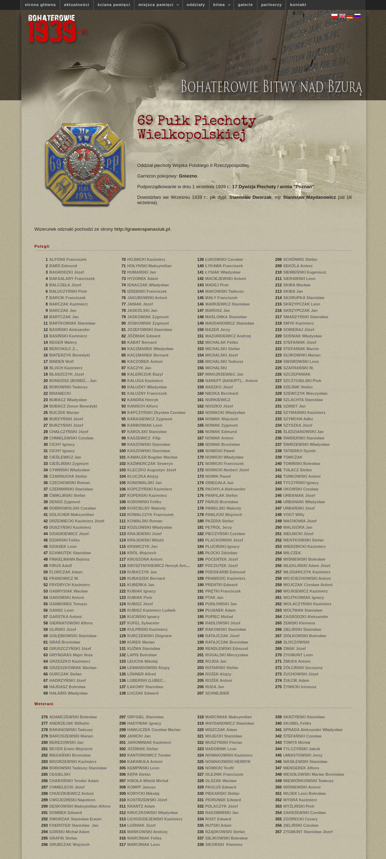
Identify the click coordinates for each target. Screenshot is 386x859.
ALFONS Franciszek (68, 259)
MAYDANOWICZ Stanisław (230, 723)
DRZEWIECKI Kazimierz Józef (76, 521)
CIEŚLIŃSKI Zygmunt (69, 463)
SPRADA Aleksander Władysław (312, 730)
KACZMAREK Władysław (150, 349)
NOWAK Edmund (221, 432)
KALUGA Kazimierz (145, 380)
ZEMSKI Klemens (300, 623)
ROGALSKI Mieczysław (227, 655)
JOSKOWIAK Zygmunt (148, 323)
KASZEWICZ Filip (144, 438)
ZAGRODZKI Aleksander (306, 616)
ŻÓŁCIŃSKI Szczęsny (303, 668)
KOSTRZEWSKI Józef (147, 800)
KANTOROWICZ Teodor (149, 755)
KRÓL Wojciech (142, 553)
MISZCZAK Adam (221, 730)
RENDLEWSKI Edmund (227, 648)
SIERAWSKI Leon (300, 278)
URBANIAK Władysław (304, 502)
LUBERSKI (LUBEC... (147, 680)
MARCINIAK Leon (144, 844)
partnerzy (271, 4)
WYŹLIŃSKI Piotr (299, 806)
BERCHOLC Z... (64, 349)
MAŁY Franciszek (222, 298)
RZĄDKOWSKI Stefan (225, 832)
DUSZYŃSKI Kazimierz (70, 527)
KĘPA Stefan (139, 774)
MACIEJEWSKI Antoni (226, 278)
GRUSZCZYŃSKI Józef (70, 648)
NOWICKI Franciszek (225, 463)
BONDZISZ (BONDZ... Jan (73, 380)
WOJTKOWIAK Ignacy (304, 597)
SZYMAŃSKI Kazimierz (304, 412)
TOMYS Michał (297, 742)
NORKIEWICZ (219, 400)
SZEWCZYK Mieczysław (306, 393)
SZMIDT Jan (295, 406)
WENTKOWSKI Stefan (304, 540)
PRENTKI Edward (222, 585)
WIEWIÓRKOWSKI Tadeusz (309, 781)
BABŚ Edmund (63, 266)
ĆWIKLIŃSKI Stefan (67, 495)
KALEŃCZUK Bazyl (145, 374)
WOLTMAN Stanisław (303, 610)
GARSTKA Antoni (66, 616)
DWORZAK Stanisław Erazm (75, 819)
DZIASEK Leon (63, 546)
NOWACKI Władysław (225, 412)
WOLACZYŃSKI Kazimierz (307, 604)
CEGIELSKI (60, 774)
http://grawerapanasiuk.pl (142, 229)
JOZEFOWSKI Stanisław (150, 329)
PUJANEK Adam (221, 610)
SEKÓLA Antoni (298, 266)
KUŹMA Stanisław (144, 648)
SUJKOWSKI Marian (302, 355)
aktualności (77, 4)
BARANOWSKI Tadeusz (71, 730)
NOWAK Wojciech (222, 419)
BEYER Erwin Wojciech (71, 749)
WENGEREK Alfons (301, 768)
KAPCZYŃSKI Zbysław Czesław (156, 412)
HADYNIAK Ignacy (144, 723)
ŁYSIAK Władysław (223, 272)
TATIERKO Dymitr (300, 451)
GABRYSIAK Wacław (69, 591)
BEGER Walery (63, 342)
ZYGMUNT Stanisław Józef (307, 832)
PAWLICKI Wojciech (224, 514)
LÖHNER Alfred (142, 674)
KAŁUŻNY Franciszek (147, 393)
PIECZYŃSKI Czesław (225, 534)
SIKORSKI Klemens (224, 844)
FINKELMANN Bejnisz (70, 559)
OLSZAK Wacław (221, 781)
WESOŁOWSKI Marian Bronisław (313, 774)
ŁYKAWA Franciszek (224, 266)
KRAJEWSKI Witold (146, 540)
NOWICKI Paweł (220, 451)
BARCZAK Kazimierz (69, 304)
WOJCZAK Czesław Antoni (308, 585)
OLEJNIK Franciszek (225, 774)
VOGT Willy (294, 514)
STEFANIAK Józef (300, 342)
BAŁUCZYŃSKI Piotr (68, 291)
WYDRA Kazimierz (300, 800)
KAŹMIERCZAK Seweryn (150, 463)
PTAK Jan (214, 597)
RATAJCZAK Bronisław (227, 642)
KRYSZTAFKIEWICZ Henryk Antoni (159, 565)
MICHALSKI (217, 368)
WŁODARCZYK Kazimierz (307, 572)
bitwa (220, 4)
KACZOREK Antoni (145, 361)
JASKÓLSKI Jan (142, 310)
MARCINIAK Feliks (145, 838)
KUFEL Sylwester (144, 623)
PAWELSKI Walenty (223, 508)
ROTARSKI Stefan (222, 668)
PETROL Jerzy (219, 527)
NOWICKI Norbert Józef (227, 470)
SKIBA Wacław (297, 285)
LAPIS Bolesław (142, 655)
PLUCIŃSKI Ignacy (223, 546)
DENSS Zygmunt (65, 502)
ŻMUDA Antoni (297, 661)
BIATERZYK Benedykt (70, 355)
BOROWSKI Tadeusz (69, 387)
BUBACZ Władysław (68, 400)
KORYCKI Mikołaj (144, 793)
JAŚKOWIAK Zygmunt (148, 317)
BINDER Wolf (62, 361)
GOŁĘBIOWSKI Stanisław (73, 636)
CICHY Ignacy (62, 444)
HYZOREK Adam (143, 278)
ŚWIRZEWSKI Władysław (307, 444)
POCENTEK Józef (222, 559)
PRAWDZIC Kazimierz (225, 578)
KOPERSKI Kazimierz (147, 495)
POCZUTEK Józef (222, 565)
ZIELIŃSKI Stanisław (302, 629)
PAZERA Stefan (220, 521)
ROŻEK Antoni (219, 680)
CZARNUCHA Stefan (68, 476)
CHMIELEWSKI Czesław (72, 438)
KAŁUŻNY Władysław (147, 387)
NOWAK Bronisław (223, 444)
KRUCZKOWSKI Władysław (153, 812)
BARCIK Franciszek (68, 298)
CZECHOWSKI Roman (70, 483)
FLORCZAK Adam (66, 572)
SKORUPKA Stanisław (304, 298)
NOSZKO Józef (219, 406)
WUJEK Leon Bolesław (304, 793)
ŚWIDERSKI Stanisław (304, 438)
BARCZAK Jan (63, 310)
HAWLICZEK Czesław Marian (153, 730)
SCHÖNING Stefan (300, 259)
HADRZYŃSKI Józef (68, 680)
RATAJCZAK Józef (223, 636)
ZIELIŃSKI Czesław (301, 825)
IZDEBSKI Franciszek (147, 291)
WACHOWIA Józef (300, 521)
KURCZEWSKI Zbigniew (150, 636)
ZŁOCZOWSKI (297, 642)
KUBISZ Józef (140, 604)
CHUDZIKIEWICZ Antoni (72, 793)
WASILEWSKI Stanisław (306, 761)
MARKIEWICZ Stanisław (228, 304)
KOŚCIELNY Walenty (147, 508)
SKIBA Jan (293, 291)
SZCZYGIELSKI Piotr (303, 380)
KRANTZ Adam (141, 806)
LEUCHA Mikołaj (143, 661)
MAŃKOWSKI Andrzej (147, 832)
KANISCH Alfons (143, 406)
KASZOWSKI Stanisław (149, 444)
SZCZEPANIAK (298, 374)
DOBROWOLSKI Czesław (73, 508)
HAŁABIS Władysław (69, 693)
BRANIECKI (61, 393)
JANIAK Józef (140, 304)
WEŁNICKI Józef (299, 534)
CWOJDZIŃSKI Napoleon (72, 800)
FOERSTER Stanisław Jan (74, 825)
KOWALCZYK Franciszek (151, 514)
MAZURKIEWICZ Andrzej (228, 336)
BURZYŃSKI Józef (66, 419)
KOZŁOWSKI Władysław (150, 527)
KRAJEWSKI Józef (145, 534)
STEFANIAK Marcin (301, 349)
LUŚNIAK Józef (142, 825)
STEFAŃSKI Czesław (303, 736)
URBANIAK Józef (299, 495)
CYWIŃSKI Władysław (70, 470)
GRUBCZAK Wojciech (70, 844)
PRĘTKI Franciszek (223, 591)
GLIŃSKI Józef (63, 629)
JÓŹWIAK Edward (144, 336)
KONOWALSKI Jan (145, 483)
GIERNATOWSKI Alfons (71, 623)
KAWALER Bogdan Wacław (152, 457)
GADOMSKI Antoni (67, 597)
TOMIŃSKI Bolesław (302, 463)
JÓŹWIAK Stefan (143, 749)
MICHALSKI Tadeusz (224, 361)
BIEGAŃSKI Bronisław (70, 755)
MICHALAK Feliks (222, 342)
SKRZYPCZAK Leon (302, 304)
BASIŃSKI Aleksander (70, 329)
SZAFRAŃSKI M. (299, 368)
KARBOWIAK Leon (145, 425)
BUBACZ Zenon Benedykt (73, 406)
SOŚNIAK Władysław (303, 336)
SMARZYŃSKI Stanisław (306, 317)
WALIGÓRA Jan (298, 527)
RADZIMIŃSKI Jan (222, 812)
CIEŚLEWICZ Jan (65, 457)
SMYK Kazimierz (299, 323)
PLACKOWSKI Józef (224, 540)
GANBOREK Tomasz (68, 604)
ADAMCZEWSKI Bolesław (73, 717)
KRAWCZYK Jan (143, 546)
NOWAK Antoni (220, 438)
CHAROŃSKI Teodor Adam (74, 781)
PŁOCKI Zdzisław (222, 553)
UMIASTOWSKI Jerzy (303, 755)
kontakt (298, 4)
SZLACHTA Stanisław (303, 400)
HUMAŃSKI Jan (142, 272)
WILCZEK (293, 553)
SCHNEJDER (218, 693)
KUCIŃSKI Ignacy (144, 616)
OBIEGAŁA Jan (220, 483)
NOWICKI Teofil (220, 768)
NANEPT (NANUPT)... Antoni (232, 380)
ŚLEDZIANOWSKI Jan (304, 432)
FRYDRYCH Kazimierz (70, 585)
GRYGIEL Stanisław (146, 717)
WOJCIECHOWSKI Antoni (307, 578)
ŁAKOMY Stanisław (145, 687)
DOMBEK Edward (66, 812)
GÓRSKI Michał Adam (69, 832)
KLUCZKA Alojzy (143, 476)
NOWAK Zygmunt (222, 425)
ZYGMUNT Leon (298, 655)
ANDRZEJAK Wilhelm (69, 723)
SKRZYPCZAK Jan (301, 310)
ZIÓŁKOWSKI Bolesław (305, 636)
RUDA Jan (215, 687)
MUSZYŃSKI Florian (224, 742)
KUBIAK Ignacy (142, 591)
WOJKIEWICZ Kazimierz (306, 591)
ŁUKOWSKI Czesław (224, 259)
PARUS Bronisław (222, 502)
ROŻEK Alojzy (219, 674)
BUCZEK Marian (64, 412)
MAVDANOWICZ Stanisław (230, 323)
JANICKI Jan (139, 736)
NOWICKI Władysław (225, 457)
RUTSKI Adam (219, 825)
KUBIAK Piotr (140, 597)
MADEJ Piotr (217, 285)
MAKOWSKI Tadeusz (225, 291)
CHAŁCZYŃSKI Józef (69, 432)
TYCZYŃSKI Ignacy (301, 483)
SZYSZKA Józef (298, 425)
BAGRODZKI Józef (67, 272)
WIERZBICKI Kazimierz (305, 546)
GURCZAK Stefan (66, 674)
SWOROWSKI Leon (301, 361)
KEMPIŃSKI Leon (144, 768)
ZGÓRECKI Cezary (301, 819)
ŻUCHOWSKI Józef (301, 674)
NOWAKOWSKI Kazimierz (229, 755)
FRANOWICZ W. (64, 578)
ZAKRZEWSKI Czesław (305, 812)
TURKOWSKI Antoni (302, 476)
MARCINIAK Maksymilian (229, 717)
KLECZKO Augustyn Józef (151, 470)
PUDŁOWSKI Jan (221, 604)
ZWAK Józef (295, 648)
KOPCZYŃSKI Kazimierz (150, 489)
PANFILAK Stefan (222, 495)
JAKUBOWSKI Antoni (147, 298)
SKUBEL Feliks (297, 723)
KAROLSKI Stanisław (147, 432)
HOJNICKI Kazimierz (146, 259)
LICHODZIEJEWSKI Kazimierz (155, 819)
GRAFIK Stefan (63, 838)
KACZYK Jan (139, 368)
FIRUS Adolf (61, 565)
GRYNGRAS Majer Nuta (71, 655)
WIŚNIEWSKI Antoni (302, 787)
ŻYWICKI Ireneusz (300, 687)
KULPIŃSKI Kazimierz (148, 629)
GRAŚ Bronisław (65, 642)
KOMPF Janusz (142, 787)
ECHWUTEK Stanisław (70, 553)
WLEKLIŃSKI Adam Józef (306, 565)
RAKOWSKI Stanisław (226, 629)
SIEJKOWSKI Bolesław (227, 838)
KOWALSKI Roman (145, 521)
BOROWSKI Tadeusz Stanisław (78, 768)
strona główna (40, 4)
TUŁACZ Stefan (298, 470)
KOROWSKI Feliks (144, 502)
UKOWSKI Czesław (301, 489)
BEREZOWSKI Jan (67, 742)
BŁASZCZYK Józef (67, 374)
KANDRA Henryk (143, 400)
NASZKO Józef (219, 387)
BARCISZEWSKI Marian (71, 736)
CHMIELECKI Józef (67, 787)
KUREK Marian (141, 642)
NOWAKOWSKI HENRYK (228, 761)
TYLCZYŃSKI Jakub (302, 749)
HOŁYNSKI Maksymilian (150, 266)
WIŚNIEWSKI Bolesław (304, 559)
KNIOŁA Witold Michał (147, 781)
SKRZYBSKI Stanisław (304, 717)
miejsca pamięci (156, 4)
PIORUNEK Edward (223, 800)
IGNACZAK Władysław (148, 285)
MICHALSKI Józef (222, 355)
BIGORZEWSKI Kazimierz (73, 761)
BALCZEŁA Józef (65, 285)
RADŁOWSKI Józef (223, 623)
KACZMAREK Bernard (148, 355)
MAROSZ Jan (218, 310)
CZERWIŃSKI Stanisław (71, 489)
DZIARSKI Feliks (65, 540)
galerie (245, 4)
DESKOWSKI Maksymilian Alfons (80, 806)
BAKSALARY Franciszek (72, 278)
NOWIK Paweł (218, 476)
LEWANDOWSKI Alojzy (149, 668)
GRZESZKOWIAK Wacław (73, 668)
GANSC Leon (62, 610)
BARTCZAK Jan (64, 317)
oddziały (196, 4)
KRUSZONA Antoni (145, 559)
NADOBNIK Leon (221, 749)
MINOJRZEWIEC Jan (225, 374)
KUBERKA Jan (141, 585)
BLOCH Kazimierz (66, 368)
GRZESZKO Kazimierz (70, 661)
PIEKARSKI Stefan (223, 793)
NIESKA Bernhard (222, 393)
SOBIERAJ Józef (299, 329)
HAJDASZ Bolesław (68, 687)
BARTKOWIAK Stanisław (72, 323)
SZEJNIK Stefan (298, 387)
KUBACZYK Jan (142, 572)
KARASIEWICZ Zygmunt (150, 419)
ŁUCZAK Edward (143, 693)
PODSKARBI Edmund (225, 572)
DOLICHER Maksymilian (72, 514)
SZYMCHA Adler (298, 419)
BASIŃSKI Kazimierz (68, 336)
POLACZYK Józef (222, 806)
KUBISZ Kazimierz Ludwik (151, 610)
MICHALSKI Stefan (223, 349)
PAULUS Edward (221, 787)
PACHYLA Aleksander (226, 489)
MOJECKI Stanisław (224, 736)
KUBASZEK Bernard (146, 578)
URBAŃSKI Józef (299, 508)
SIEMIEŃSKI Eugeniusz (305, 272)
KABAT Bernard (142, 342)
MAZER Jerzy (218, 329)
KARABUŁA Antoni (145, 761)
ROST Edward (218, 819)
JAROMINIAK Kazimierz (149, 742)
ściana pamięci (113, 4)
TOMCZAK (294, 457)
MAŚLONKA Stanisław (226, 317)
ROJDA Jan (216, 661)
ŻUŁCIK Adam (297, 680)
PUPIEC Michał (219, 616)
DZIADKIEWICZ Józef (69, 534)
